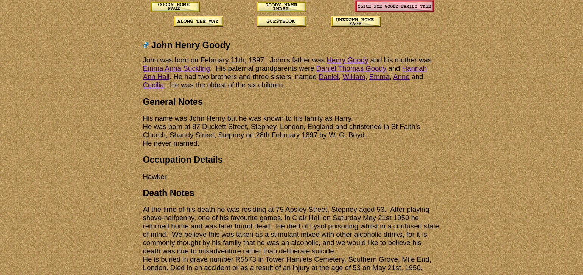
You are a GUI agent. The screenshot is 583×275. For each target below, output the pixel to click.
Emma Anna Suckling (176, 68)
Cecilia (153, 85)
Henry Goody (347, 60)
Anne (401, 77)
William (353, 77)
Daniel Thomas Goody (351, 68)
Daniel (329, 77)
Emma (379, 77)
